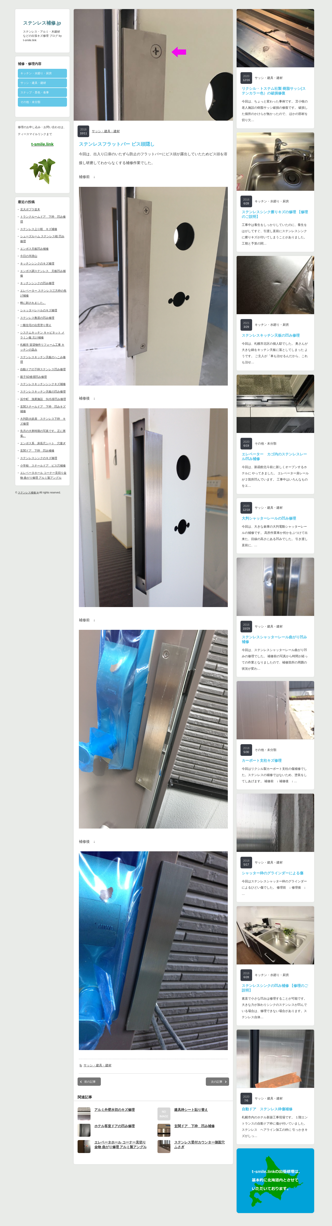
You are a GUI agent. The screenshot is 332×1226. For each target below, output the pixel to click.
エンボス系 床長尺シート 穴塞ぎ (43, 443)
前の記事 (90, 1081)
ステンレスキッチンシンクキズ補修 (43, 384)
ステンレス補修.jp (42, 23)
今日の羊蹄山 (28, 255)
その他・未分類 (30, 102)
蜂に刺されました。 (33, 302)
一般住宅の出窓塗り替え (35, 325)
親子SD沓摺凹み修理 (33, 376)
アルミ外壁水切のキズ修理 (114, 1110)
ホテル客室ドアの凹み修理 (114, 1126)
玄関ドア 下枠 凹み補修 (37, 450)
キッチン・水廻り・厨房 (36, 73)
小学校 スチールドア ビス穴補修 (43, 465)
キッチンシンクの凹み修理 (37, 283)
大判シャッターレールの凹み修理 (269, 518)
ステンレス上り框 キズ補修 (38, 229)
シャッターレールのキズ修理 (38, 310)
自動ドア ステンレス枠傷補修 (267, 1109)
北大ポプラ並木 (30, 209)
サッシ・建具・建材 (33, 82)
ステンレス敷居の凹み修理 (37, 317)
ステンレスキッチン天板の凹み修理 (43, 391)
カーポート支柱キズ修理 (262, 760)
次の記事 (216, 1081)
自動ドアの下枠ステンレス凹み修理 (43, 369)
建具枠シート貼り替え (191, 1110)
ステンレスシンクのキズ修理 (38, 458)
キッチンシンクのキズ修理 (37, 263)
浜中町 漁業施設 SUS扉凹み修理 (43, 399)
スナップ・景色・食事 (34, 92)
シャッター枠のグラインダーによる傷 (272, 873)
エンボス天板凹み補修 (34, 248)
